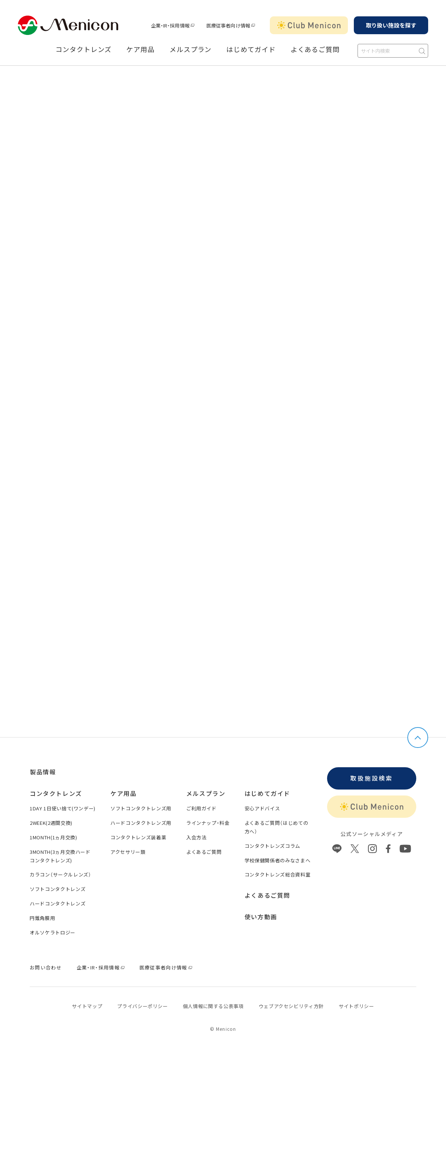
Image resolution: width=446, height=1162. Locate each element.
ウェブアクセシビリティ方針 (291, 1006)
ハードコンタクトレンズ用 (140, 822)
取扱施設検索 (371, 778)
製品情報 (43, 771)
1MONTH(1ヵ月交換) (53, 837)
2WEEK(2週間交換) (51, 822)
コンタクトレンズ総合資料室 (277, 874)
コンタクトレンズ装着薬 (138, 837)
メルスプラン (190, 49)
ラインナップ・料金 (208, 822)
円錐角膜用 (42, 917)
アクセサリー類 (128, 851)
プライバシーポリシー (142, 1006)
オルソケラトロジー (52, 932)
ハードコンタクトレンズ (57, 903)
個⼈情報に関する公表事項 (213, 1006)
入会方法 (196, 837)
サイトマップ (87, 1006)
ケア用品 (140, 49)
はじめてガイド (250, 49)
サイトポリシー (356, 1006)
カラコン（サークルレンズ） (60, 874)
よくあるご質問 (315, 49)
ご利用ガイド (201, 808)
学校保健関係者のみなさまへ (277, 860)
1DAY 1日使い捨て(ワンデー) (63, 808)
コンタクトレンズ (83, 49)
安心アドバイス (262, 808)
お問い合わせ (46, 967)
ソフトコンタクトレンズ (57, 889)
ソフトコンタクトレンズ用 (140, 808)
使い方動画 (261, 916)
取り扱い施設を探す (391, 25)
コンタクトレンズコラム (272, 845)
